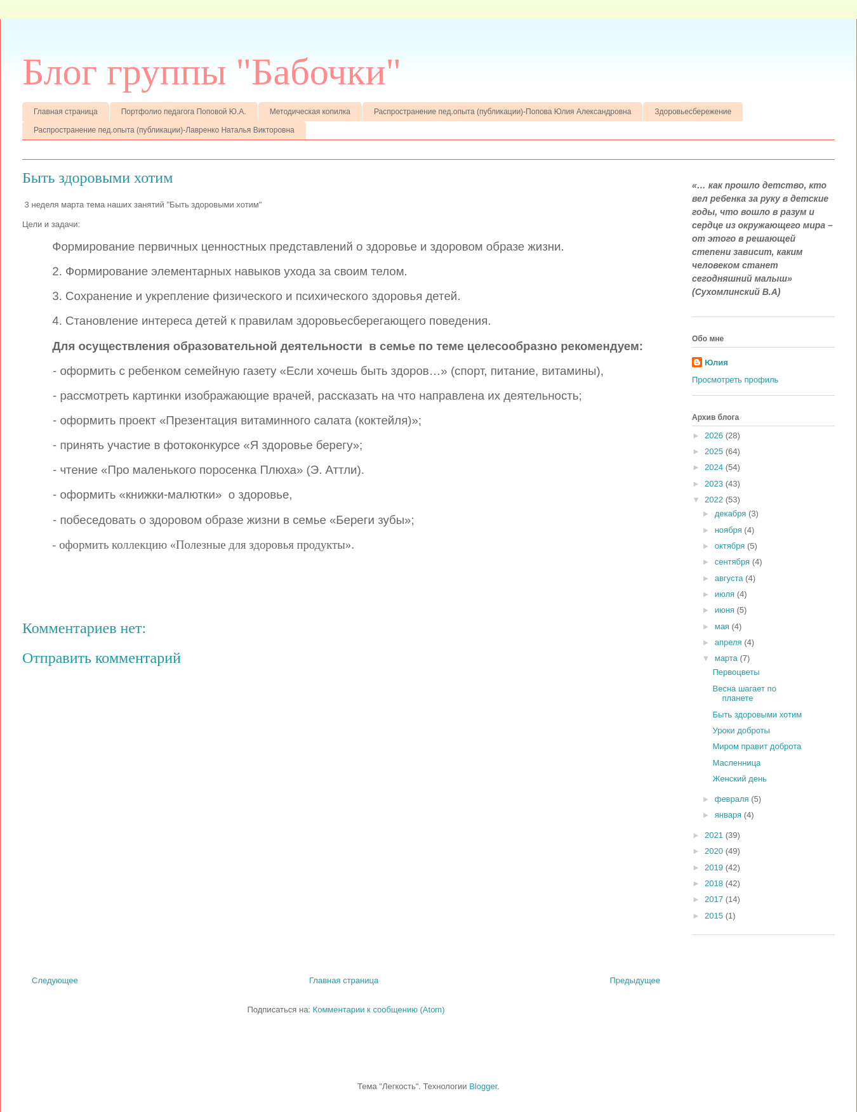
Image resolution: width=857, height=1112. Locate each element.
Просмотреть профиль (735, 379)
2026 (715, 435)
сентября (733, 561)
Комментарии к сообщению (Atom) (379, 1009)
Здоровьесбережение (692, 111)
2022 (715, 499)
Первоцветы (735, 672)
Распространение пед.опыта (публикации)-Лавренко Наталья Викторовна (164, 130)
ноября (730, 530)
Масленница (736, 763)
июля (726, 594)
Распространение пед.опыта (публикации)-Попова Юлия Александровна (502, 111)
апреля (730, 642)
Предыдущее (634, 980)
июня (726, 610)
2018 (715, 883)
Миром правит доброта (756, 746)
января (729, 815)
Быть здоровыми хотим (757, 714)
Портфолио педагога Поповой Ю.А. (183, 111)
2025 (715, 451)
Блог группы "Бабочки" (211, 72)
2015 (715, 915)
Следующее (55, 980)
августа (730, 578)
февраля (733, 799)
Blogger (483, 1086)
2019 (715, 867)
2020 (715, 851)
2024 (715, 467)
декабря (731, 513)
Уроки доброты (740, 730)
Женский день (739, 778)
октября (731, 546)
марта (727, 658)
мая (723, 626)
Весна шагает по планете (744, 693)
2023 (715, 483)
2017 (715, 899)
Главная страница (66, 111)
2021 (715, 835)
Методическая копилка (310, 111)
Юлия (716, 362)
